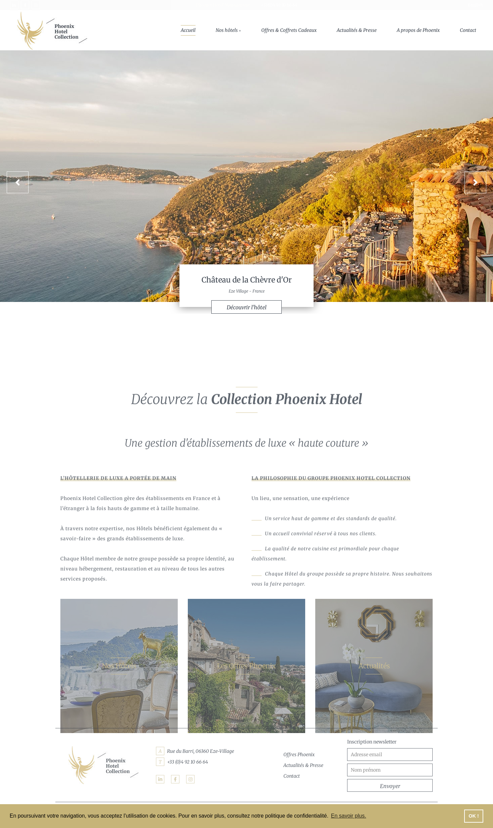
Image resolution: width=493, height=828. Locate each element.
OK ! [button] (474, 816)
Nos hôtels (227, 30)
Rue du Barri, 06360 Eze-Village (200, 751)
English (475, 4)
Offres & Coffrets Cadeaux (289, 30)
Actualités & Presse (357, 30)
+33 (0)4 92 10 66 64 (187, 762)
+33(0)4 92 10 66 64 (279, 4)
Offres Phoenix (299, 755)
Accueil (188, 30)
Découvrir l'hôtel (247, 308)
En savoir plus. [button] (348, 816)
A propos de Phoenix (418, 30)
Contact (468, 30)
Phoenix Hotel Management (223, 4)
